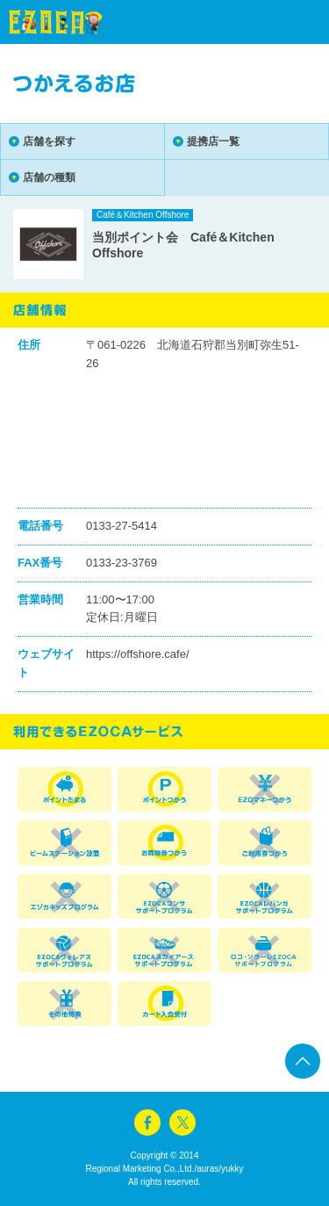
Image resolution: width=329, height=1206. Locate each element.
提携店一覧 (213, 141)
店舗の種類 (49, 177)
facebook (147, 1122)
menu (285, 22)
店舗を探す (49, 141)
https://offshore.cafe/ (138, 654)
